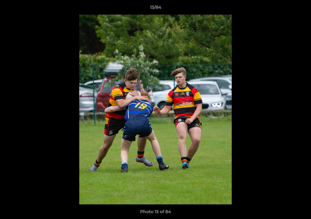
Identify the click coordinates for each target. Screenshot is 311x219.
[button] (300, 9)
